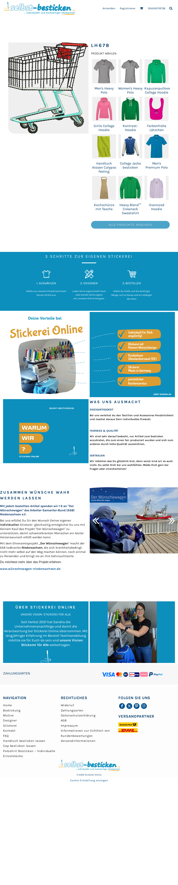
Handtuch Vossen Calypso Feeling (104, 167)
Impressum (69, 725)
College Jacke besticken (130, 165)
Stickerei (10, 725)
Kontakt (9, 730)
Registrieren (127, 8)
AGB (64, 720)
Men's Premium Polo (156, 165)
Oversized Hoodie (156, 207)
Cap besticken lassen (19, 746)
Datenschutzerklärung (78, 715)
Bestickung (12, 710)
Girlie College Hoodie (104, 128)
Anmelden (109, 8)
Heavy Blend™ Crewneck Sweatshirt (130, 209)
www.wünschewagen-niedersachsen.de (30, 569)
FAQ (5, 736)
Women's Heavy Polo (130, 90)
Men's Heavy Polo (104, 90)
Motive (8, 715)
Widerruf (67, 705)
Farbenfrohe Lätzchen (156, 128)
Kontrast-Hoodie (130, 128)
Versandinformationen (78, 741)
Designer (10, 720)
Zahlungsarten (72, 710)
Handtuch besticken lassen (24, 741)
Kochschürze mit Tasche (104, 207)
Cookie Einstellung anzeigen (89, 780)
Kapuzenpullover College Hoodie (157, 90)
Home (7, 705)
